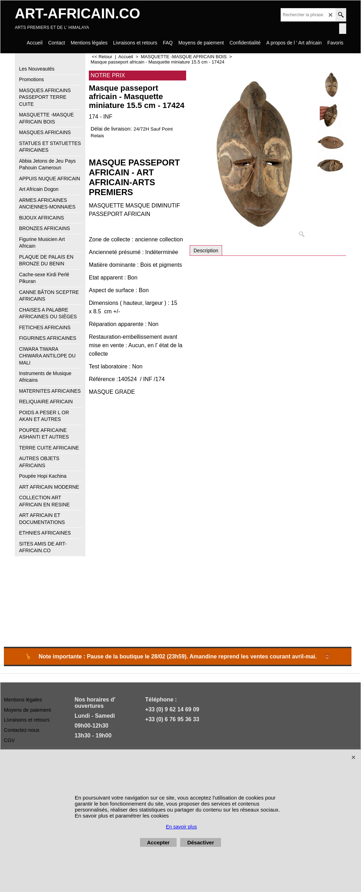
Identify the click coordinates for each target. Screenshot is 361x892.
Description (206, 250)
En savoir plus (181, 827)
